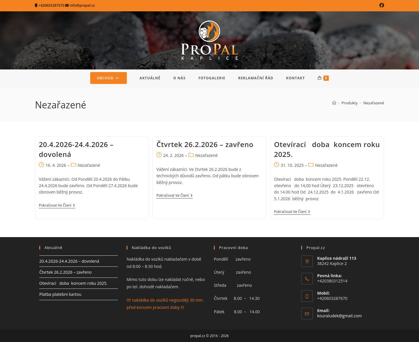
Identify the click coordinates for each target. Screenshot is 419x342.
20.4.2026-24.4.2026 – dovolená (69, 261)
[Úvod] (334, 102)
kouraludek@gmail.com (339, 315)
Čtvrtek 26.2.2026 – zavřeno (205, 144)
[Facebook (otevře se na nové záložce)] (381, 5)
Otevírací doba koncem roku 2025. (73, 283)
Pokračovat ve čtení (57, 205)
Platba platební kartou (60, 294)
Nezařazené (373, 102)
